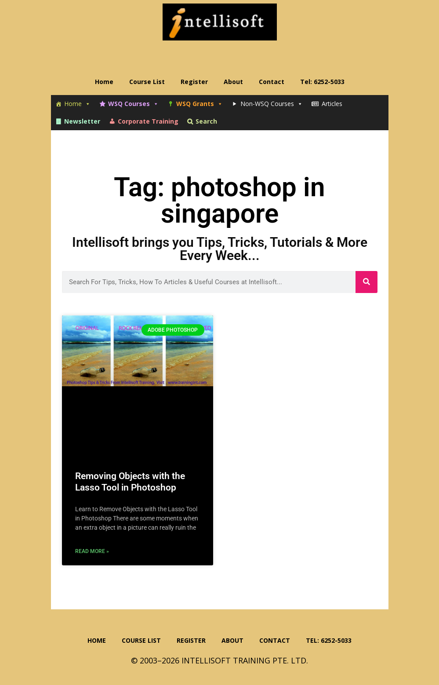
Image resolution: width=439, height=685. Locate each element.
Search (206, 121)
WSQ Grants (199, 104)
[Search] (366, 282)
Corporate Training (148, 121)
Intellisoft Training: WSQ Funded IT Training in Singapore (220, 22)
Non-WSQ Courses (271, 104)
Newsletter (82, 121)
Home (77, 104)
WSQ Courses (133, 104)
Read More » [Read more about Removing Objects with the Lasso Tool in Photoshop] (92, 551)
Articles (332, 103)
